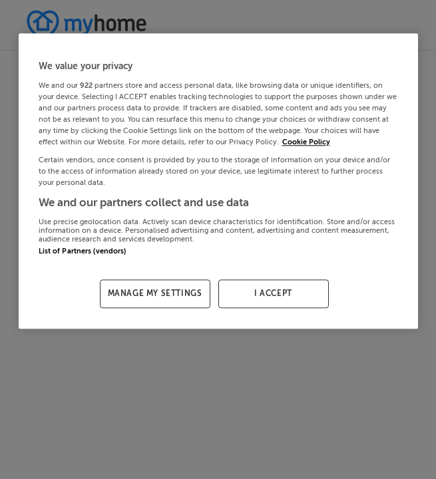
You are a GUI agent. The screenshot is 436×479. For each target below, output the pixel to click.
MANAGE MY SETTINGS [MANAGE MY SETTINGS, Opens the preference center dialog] (155, 293)
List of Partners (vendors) (82, 251)
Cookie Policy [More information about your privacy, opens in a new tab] (306, 142)
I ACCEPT (273, 293)
